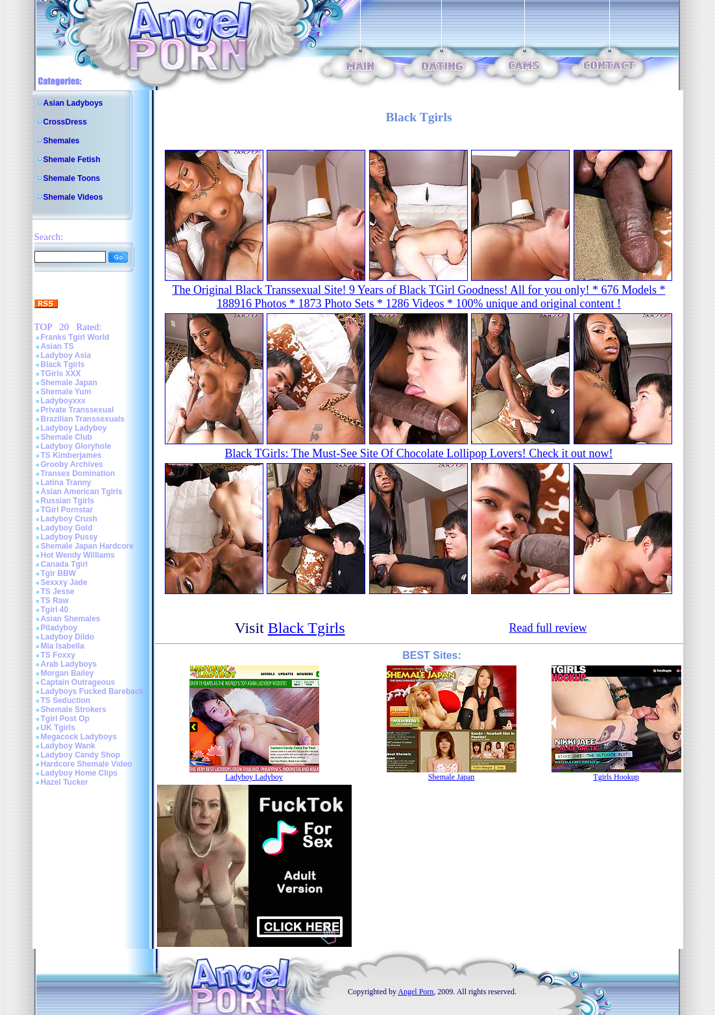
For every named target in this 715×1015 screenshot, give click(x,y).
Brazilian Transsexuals (83, 419)
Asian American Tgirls (82, 491)
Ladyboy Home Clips (79, 773)
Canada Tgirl (64, 564)
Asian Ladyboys (73, 103)
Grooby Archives (72, 464)
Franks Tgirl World (75, 337)
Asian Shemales (71, 618)
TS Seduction (66, 700)
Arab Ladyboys (69, 664)
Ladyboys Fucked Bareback (92, 691)
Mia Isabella (62, 646)
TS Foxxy (58, 655)
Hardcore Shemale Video (86, 764)
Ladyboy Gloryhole (76, 446)
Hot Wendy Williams (78, 555)
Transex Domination (78, 473)
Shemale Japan (69, 382)
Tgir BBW (59, 573)
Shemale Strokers (73, 709)
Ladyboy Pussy (69, 537)
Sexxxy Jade (64, 582)
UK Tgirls (58, 727)
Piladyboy (59, 627)
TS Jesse (58, 591)
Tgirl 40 (55, 609)
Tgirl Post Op (65, 718)
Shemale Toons (72, 178)
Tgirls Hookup (615, 777)
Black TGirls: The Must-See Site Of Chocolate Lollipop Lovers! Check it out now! (418, 453)
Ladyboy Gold (67, 527)
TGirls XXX (61, 373)
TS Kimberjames (71, 455)
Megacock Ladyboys (79, 736)
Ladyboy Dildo (68, 636)
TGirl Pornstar (67, 509)
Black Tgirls (63, 364)
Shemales (61, 140)
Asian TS (57, 346)
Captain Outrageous (78, 682)
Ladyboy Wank (68, 745)
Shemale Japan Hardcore (87, 546)
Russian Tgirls (68, 500)
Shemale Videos (73, 197)
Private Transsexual (77, 409)
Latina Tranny (66, 482)
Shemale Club (66, 437)
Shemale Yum (66, 391)
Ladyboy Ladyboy (74, 428)
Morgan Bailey (67, 673)
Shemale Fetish (72, 159)
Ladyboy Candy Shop (81, 754)
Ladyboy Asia (66, 355)
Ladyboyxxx (63, 400)
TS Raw (55, 600)
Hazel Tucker (64, 782)
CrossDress (65, 121)
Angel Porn (415, 991)
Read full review (548, 627)
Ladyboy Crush (69, 518)
